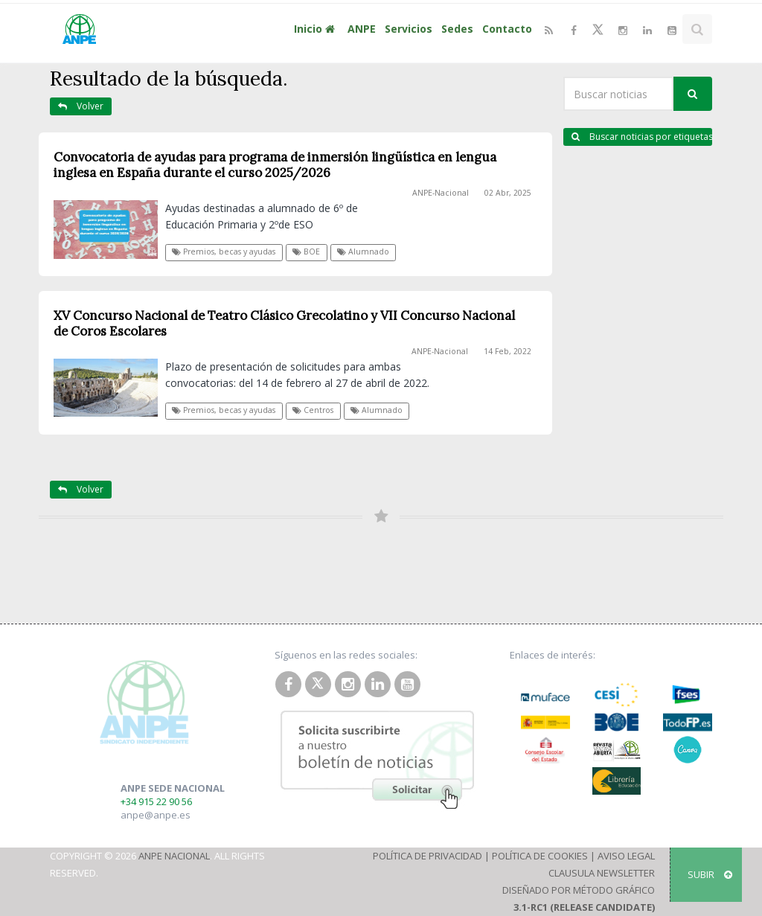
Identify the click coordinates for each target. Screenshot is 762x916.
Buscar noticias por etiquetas (642, 136)
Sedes (457, 29)
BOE (306, 251)
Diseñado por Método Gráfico (578, 890)
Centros (312, 410)
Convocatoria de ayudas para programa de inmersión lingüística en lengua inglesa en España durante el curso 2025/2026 (275, 165)
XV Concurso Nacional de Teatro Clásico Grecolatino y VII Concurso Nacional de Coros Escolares (284, 323)
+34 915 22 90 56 (156, 801)
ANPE (362, 29)
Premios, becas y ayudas (223, 251)
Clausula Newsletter (601, 873)
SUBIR (710, 874)
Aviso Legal (626, 855)
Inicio (316, 29)
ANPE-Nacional (440, 193)
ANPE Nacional (174, 855)
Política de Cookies (540, 855)
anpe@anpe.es (155, 814)
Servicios (408, 29)
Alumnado (363, 251)
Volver (80, 106)
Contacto (507, 29)
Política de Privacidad (427, 855)
